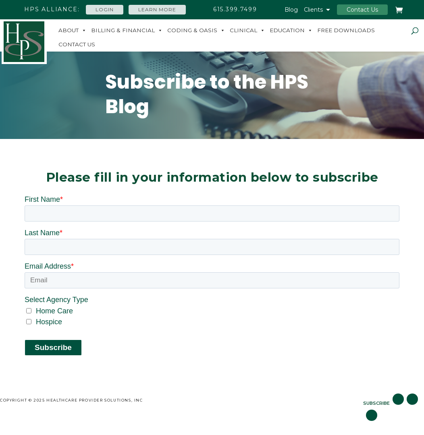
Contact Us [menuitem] (76, 44)
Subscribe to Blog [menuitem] (302, 400)
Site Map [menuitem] (207, 400)
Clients (313, 10)
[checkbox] (212, 316)
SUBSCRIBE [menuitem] (376, 403)
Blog (291, 10)
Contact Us (362, 9)
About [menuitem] (68, 30)
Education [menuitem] (287, 30)
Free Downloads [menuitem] (346, 30)
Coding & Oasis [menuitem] (192, 30)
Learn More (157, 9)
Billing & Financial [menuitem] (123, 30)
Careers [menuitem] (247, 400)
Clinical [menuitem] (243, 30)
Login (105, 9)
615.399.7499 (235, 9)
